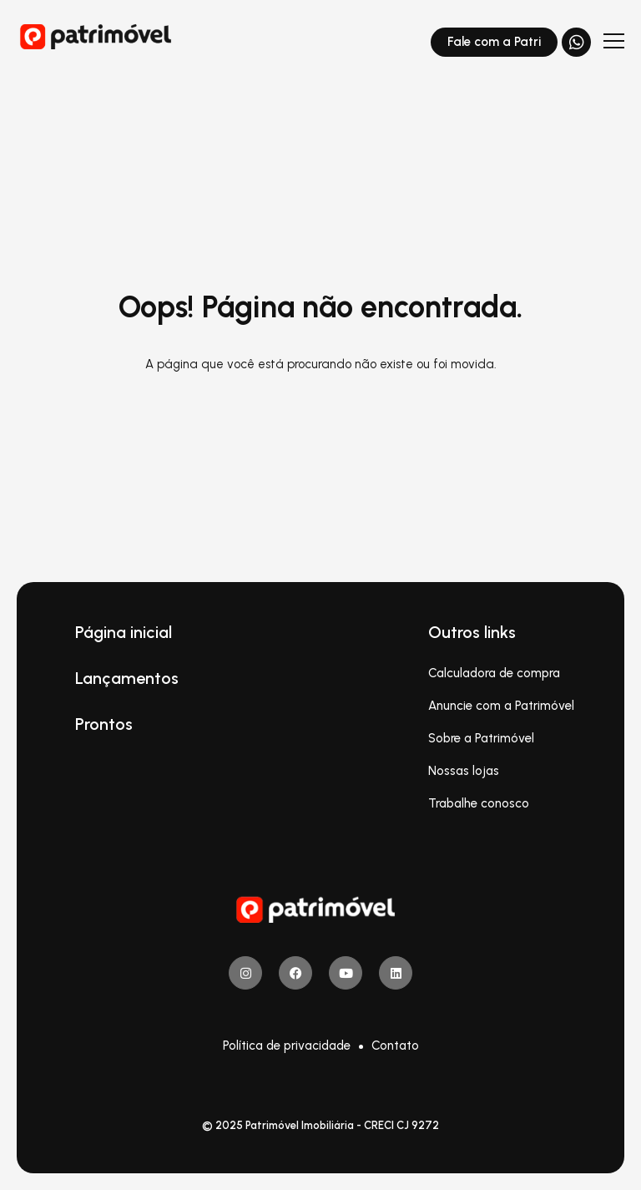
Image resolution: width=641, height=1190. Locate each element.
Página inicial (123, 632)
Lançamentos (127, 678)
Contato (395, 1045)
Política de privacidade (287, 1045)
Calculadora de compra (494, 673)
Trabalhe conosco (478, 803)
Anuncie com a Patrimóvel (501, 705)
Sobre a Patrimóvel (481, 738)
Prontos (104, 724)
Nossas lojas (463, 770)
